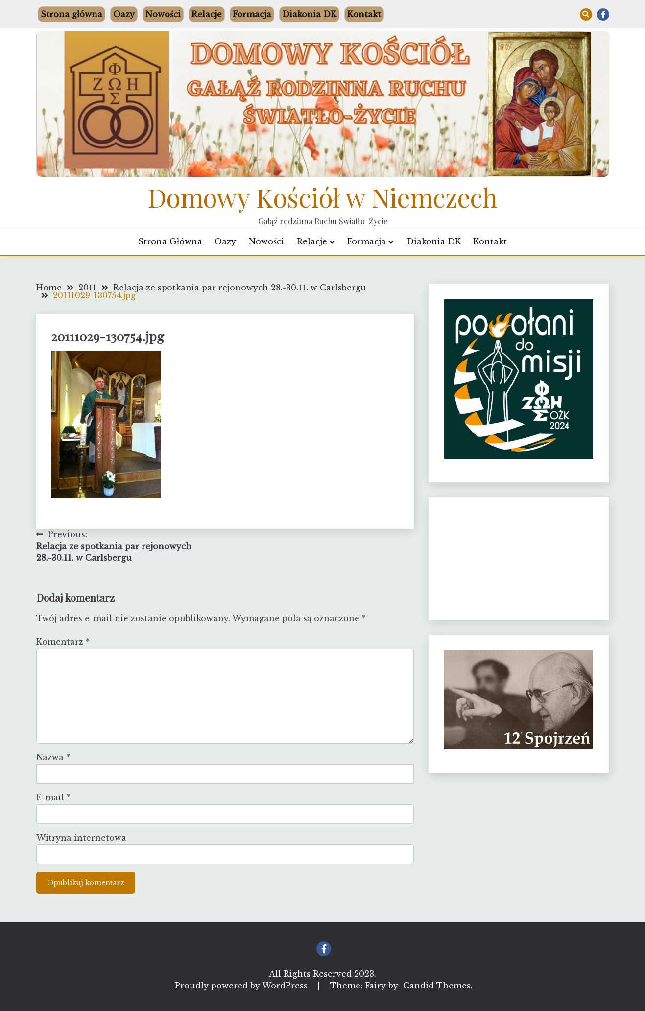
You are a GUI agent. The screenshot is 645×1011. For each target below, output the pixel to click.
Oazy (124, 14)
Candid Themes (437, 985)
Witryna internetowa (81, 837)
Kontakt (364, 14)
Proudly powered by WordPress (242, 985)
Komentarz (63, 642)
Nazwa (53, 757)
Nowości (163, 14)
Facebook (603, 14)
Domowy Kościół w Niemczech (322, 197)
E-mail (53, 797)
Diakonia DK (309, 14)
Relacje (206, 14)
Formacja (252, 14)
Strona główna (71, 14)
